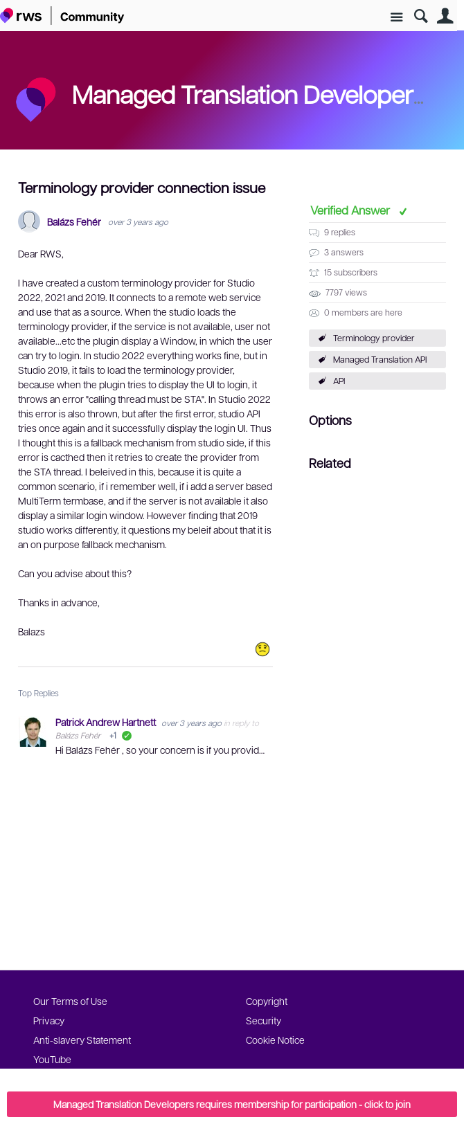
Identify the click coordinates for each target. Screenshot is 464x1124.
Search (421, 16)
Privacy (48, 1020)
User (445, 16)
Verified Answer (351, 209)
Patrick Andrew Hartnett (106, 722)
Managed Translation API (380, 359)
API (339, 380)
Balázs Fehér (74, 222)
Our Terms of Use (70, 1001)
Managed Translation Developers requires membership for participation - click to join (232, 1104)
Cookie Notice (275, 1039)
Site (396, 18)
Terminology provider (374, 337)
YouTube (52, 1059)
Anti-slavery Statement (82, 1039)
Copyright (266, 1001)
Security (263, 1020)
